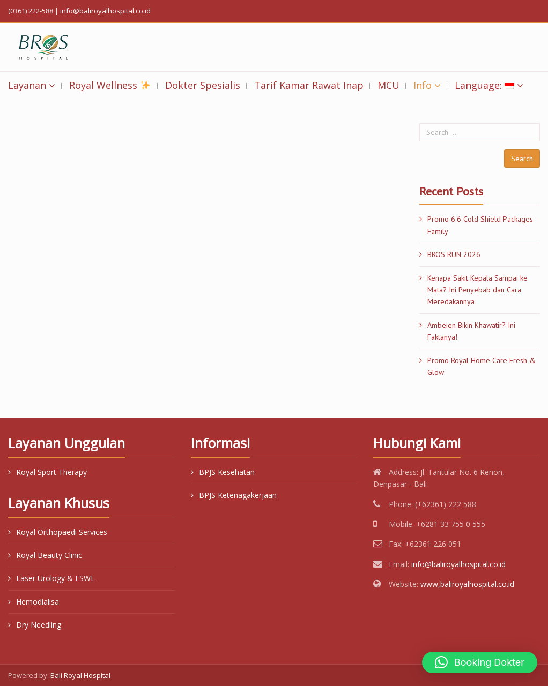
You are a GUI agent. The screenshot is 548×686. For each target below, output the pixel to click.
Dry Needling (38, 625)
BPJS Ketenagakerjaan (238, 495)
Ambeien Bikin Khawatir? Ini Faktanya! (471, 331)
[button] (479, 662)
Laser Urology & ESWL (55, 578)
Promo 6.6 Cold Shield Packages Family (480, 225)
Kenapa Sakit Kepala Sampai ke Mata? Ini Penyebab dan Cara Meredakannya (477, 290)
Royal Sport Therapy (51, 472)
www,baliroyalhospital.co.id (467, 584)
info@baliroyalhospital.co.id (458, 564)
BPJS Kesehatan (227, 472)
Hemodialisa (37, 602)
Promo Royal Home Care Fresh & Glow (481, 366)
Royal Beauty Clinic (49, 555)
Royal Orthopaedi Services (61, 532)
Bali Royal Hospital (80, 675)
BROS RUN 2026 (453, 254)
